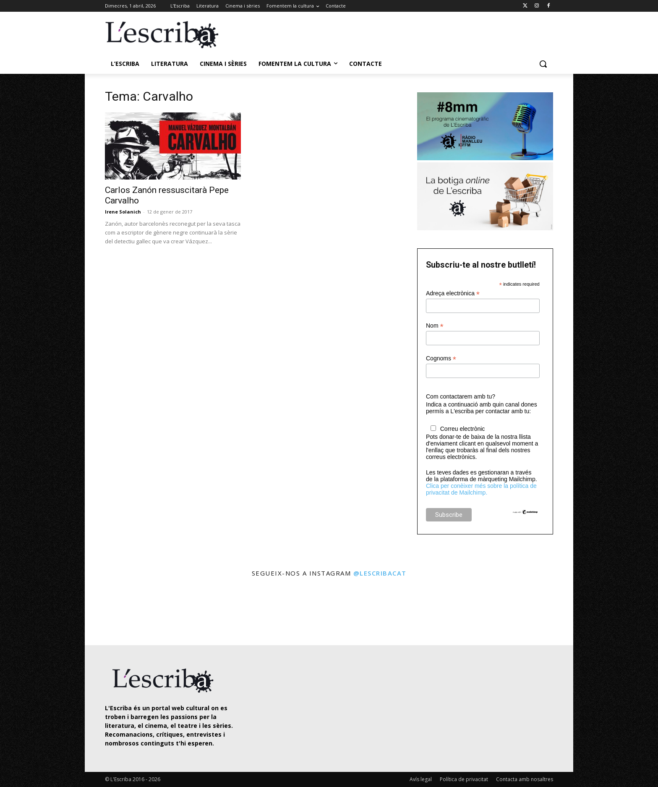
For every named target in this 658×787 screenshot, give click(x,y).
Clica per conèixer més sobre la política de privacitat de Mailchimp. (481, 489)
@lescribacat (380, 573)
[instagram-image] (113, 612)
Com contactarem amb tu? (460, 396)
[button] (543, 64)
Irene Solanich (123, 211)
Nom (435, 326)
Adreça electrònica (453, 293)
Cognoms (441, 358)
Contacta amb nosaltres (524, 779)
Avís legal (421, 779)
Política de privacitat (464, 779)
